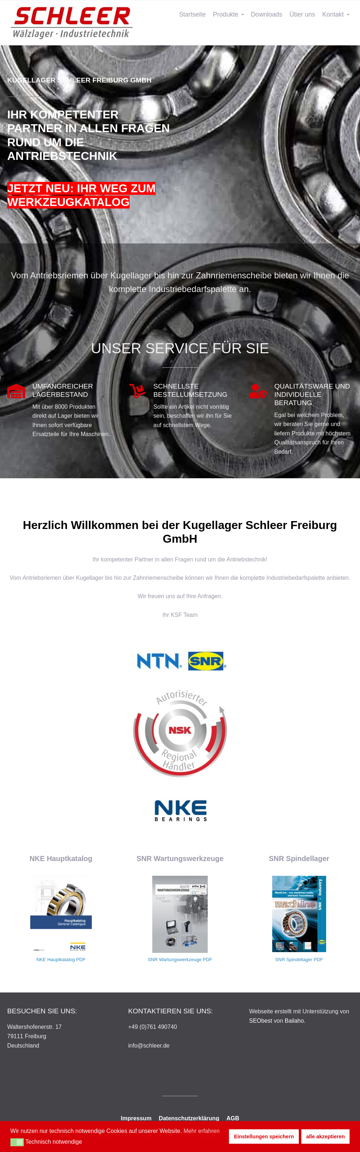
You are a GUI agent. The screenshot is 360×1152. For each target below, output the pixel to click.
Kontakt (333, 14)
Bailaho (294, 1021)
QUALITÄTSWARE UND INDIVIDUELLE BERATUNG (312, 394)
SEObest (260, 1021)
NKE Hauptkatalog (55, 959)
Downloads (266, 14)
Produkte (225, 14)
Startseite (192, 14)
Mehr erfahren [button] (202, 1131)
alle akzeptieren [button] (325, 1136)
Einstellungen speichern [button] (264, 1136)
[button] (17, 1142)
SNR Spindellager (293, 959)
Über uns (302, 14)
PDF (81, 959)
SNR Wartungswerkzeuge (175, 959)
